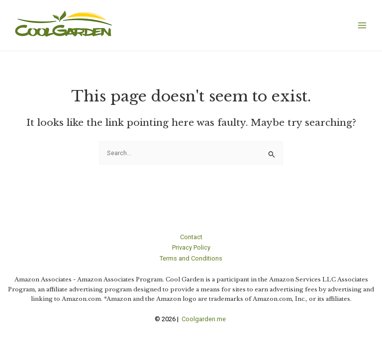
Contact (191, 237)
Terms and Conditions (191, 258)
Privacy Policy (191, 247)
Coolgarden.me (204, 319)
